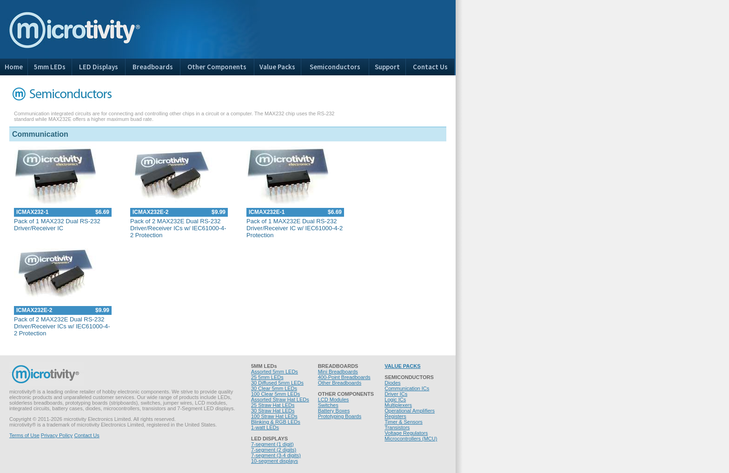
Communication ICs (406, 388)
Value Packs (277, 66)
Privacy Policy (57, 435)
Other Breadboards (340, 383)
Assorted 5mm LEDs (274, 371)
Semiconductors (335, 66)
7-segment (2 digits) (273, 450)
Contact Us (430, 66)
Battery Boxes (334, 410)
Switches (328, 405)
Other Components (216, 66)
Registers (395, 416)
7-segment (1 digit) (272, 444)
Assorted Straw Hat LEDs (280, 399)
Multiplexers (398, 405)
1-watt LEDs (265, 427)
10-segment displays (274, 461)
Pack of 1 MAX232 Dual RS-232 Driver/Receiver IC (57, 225)
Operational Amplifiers (409, 410)
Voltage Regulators (406, 433)
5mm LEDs (50, 66)
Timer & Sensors (403, 422)
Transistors (397, 427)
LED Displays (98, 66)
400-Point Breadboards (344, 377)
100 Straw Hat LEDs (274, 416)
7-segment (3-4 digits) (276, 455)
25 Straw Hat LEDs (273, 405)
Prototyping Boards (340, 416)
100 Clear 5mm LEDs (275, 394)
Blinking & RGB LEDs (275, 422)
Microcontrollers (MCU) (410, 438)
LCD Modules (333, 399)
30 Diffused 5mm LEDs (277, 383)
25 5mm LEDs (267, 377)
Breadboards (153, 66)
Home (14, 66)
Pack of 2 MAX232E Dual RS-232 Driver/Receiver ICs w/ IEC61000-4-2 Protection (178, 228)
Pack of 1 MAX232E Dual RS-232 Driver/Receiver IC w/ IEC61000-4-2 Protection (294, 228)
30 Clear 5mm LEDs (274, 388)
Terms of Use (24, 435)
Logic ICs (395, 399)
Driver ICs (395, 394)
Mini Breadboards (338, 371)
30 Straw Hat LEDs (273, 410)
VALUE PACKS (402, 366)
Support (387, 66)
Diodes (392, 383)
